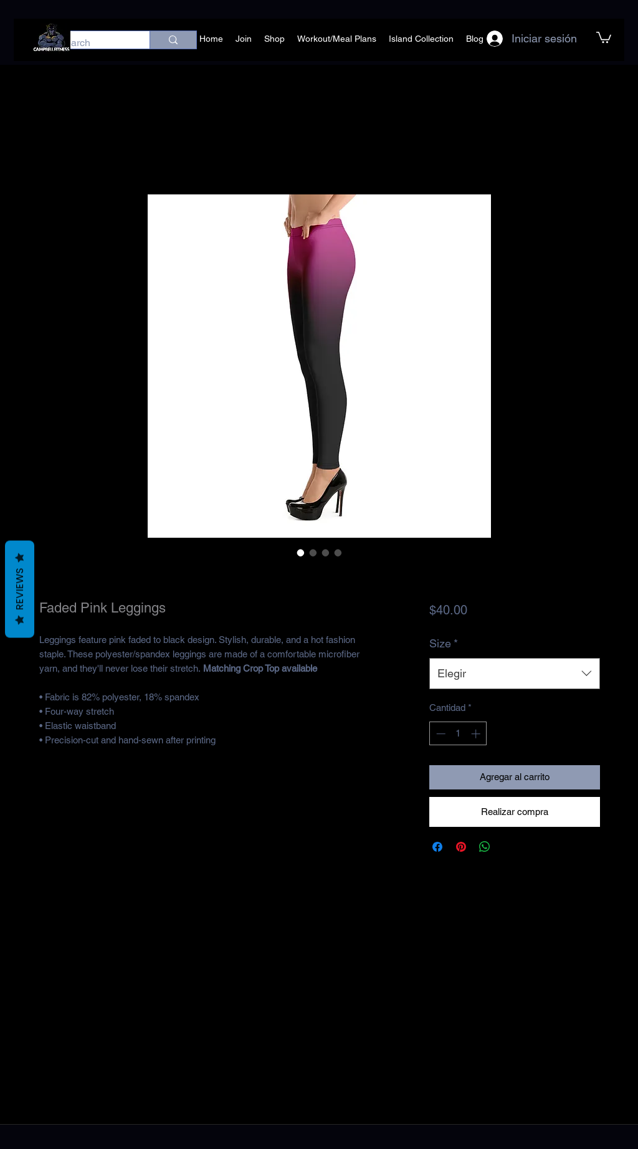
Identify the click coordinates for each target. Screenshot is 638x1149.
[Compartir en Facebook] (437, 846)
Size (443, 643)
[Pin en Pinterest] (461, 846)
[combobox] (514, 673)
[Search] (91, 43)
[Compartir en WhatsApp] (484, 846)
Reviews (19, 589)
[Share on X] (508, 846)
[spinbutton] (458, 733)
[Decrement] (439, 733)
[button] (603, 37)
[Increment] (477, 733)
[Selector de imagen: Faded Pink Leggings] (301, 552)
